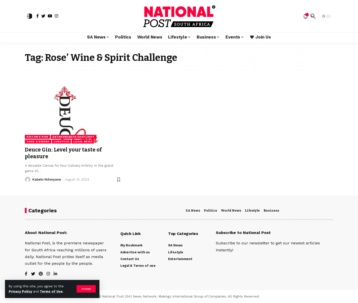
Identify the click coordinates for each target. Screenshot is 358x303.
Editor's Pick (37, 136)
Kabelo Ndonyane (46, 179)
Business (271, 210)
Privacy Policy (20, 291)
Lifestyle (61, 141)
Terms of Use (51, 291)
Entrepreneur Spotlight (73, 136)
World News (231, 210)
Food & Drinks (38, 141)
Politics (210, 210)
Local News (82, 141)
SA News (193, 210)
